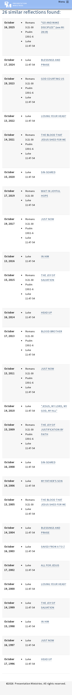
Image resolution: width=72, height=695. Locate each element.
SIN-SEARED (48, 172)
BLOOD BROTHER (51, 331)
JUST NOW (47, 219)
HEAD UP (46, 312)
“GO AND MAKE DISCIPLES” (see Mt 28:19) (52, 27)
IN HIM (45, 256)
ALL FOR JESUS (50, 565)
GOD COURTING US (52, 78)
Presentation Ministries (20, 4)
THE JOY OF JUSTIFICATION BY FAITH (52, 429)
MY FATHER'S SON (52, 481)
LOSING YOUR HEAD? (53, 116)
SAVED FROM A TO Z (53, 546)
